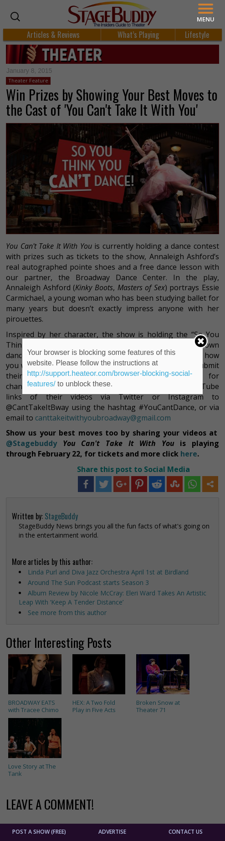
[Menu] (205, 13)
